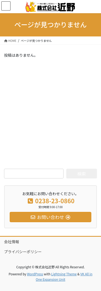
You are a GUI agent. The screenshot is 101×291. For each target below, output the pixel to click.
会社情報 (11, 241)
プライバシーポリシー (23, 251)
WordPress (35, 274)
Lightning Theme (64, 274)
